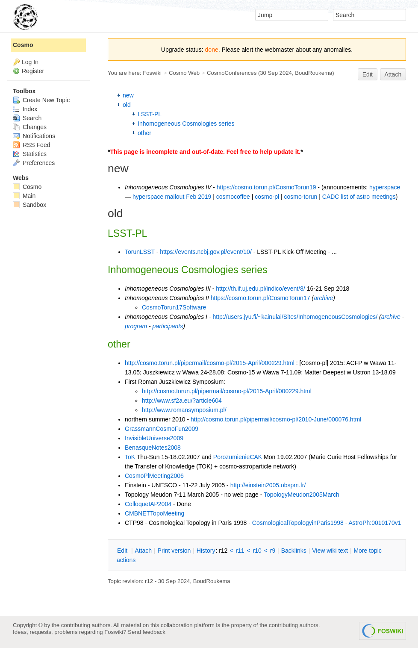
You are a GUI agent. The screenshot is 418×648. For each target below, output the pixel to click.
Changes (30, 127)
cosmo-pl (267, 196)
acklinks (293, 550)
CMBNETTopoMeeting (154, 513)
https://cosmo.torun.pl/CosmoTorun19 (266, 187)
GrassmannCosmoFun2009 (161, 428)
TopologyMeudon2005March (301, 494)
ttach (143, 550)
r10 (257, 550)
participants (168, 326)
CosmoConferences (231, 73)
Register (33, 71)
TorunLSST (140, 251)
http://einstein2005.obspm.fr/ (268, 485)
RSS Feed (31, 144)
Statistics (30, 153)
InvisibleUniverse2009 (154, 438)
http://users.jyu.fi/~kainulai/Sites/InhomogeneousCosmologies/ (294, 316)
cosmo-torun (301, 196)
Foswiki (152, 73)
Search (27, 118)
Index (25, 109)
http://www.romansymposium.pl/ (184, 409)
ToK (130, 457)
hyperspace (384, 187)
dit (123, 550)
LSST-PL (150, 114)
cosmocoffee (233, 196)
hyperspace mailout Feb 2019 (171, 196)
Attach (393, 74)
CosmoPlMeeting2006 (154, 475)
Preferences (34, 162)
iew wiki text (330, 550)
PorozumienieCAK (237, 457)
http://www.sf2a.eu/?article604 (182, 400)
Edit (367, 74)
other (144, 133)
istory (206, 550)
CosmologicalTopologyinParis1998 (298, 522)
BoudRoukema (313, 73)
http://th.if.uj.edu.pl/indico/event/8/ (260, 288)
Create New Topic (41, 100)
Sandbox (29, 204)
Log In (30, 62)
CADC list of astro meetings (359, 196)
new (128, 95)
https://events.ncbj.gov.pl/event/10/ (206, 251)
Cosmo (23, 44)
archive (323, 298)
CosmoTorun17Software (174, 307)
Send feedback (146, 632)
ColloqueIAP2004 (148, 504)
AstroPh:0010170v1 (374, 522)
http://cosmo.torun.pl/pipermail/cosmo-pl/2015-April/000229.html (209, 362)
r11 (239, 550)
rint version (174, 550)
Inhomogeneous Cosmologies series (186, 123)
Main (24, 195)
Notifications (34, 136)
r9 (272, 550)
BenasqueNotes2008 (153, 447)
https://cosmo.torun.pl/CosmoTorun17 (260, 298)
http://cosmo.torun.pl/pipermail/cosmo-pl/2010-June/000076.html (276, 419)
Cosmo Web (184, 73)
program (136, 326)
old (127, 104)
